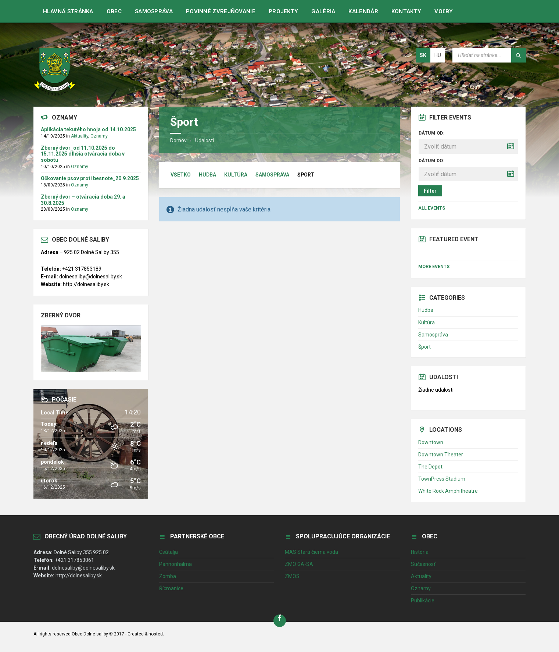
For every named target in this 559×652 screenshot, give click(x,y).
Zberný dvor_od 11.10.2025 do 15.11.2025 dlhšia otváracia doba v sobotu (83, 154)
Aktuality (79, 136)
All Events (431, 208)
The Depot (430, 467)
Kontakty (406, 11)
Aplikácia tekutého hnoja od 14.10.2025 (88, 129)
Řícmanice (171, 588)
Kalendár (363, 11)
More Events (433, 266)
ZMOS (292, 576)
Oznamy (99, 136)
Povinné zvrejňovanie (220, 11)
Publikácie (422, 600)
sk (423, 55)
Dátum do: (431, 160)
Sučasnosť (423, 564)
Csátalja (168, 552)
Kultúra (235, 175)
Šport (424, 347)
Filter (430, 191)
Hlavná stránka (68, 11)
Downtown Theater (440, 454)
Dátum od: (431, 133)
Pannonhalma (175, 564)
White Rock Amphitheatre (448, 491)
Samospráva (154, 11)
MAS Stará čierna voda (311, 552)
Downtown (430, 442)
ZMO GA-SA (299, 564)
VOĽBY (443, 11)
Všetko (181, 175)
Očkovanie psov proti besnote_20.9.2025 (90, 178)
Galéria (323, 11)
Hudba (207, 175)
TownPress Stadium (441, 479)
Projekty (283, 11)
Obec (114, 11)
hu (437, 55)
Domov (178, 140)
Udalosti (204, 140)
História (420, 552)
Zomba (167, 576)
